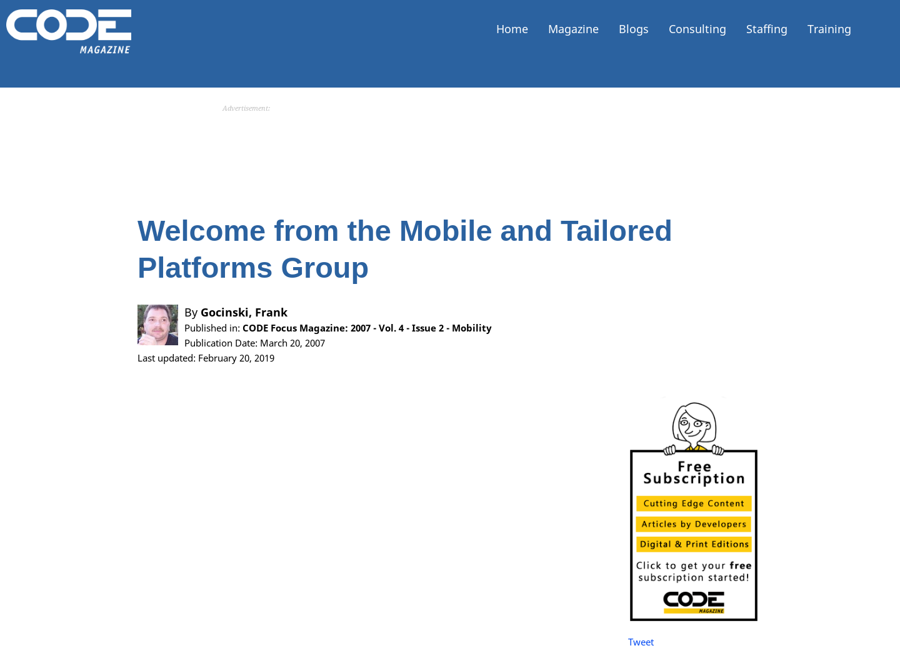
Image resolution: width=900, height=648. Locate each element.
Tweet (641, 641)
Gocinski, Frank (244, 312)
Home (512, 28)
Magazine (573, 28)
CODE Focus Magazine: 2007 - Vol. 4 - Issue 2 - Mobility (367, 327)
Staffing (767, 28)
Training (829, 28)
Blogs (634, 28)
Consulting (697, 28)
